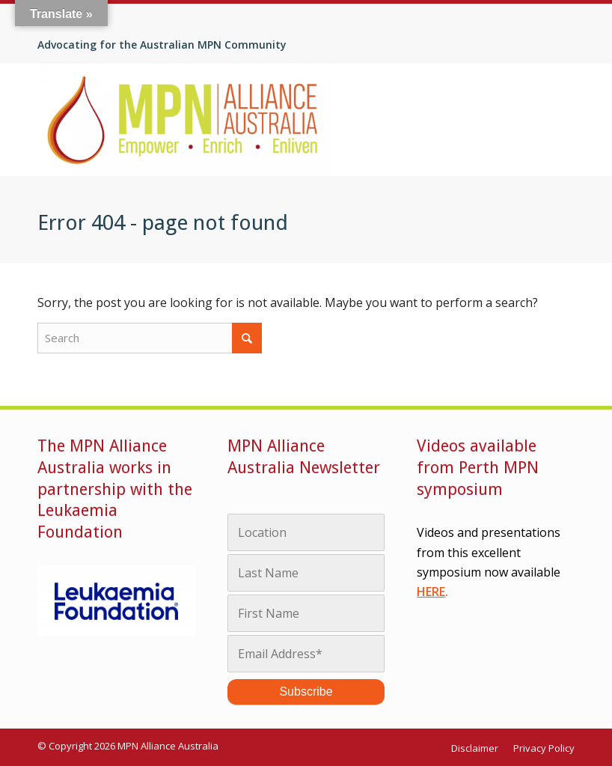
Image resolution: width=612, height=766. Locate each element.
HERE (431, 591)
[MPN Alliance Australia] (185, 120)
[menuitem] (478, 748)
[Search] (149, 338)
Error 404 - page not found (162, 222)
